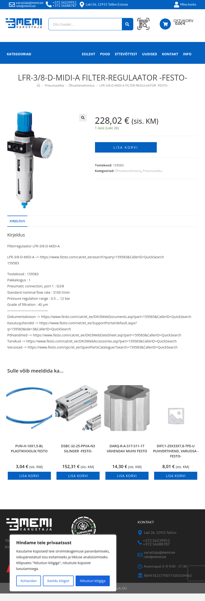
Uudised (149, 61)
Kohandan (29, 580)
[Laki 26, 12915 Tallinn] (140, 540)
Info (187, 62)
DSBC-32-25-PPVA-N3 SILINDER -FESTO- (78, 456)
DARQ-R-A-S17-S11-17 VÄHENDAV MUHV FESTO (127, 456)
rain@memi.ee (26, 6)
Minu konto (188, 4)
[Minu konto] (176, 5)
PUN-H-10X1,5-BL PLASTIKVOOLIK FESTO (29, 456)
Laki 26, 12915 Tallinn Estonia (107, 4)
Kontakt (170, 61)
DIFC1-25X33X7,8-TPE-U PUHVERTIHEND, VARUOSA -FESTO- (175, 458)
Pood (105, 61)
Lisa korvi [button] (29, 483)
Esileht (88, 61)
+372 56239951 (65, 2)
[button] (83, 125)
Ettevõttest (126, 61)
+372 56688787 (65, 6)
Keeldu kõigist (58, 580)
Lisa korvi (125, 153)
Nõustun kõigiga (92, 580)
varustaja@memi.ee (29, 3)
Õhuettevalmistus (128, 177)
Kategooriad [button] (19, 61)
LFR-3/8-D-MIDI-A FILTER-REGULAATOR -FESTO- (133, 93)
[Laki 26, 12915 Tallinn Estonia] (82, 5)
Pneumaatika (152, 177)
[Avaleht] (38, 93)
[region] (63, 563)
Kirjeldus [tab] (17, 229)
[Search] (127, 24)
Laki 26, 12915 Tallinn (160, 540)
